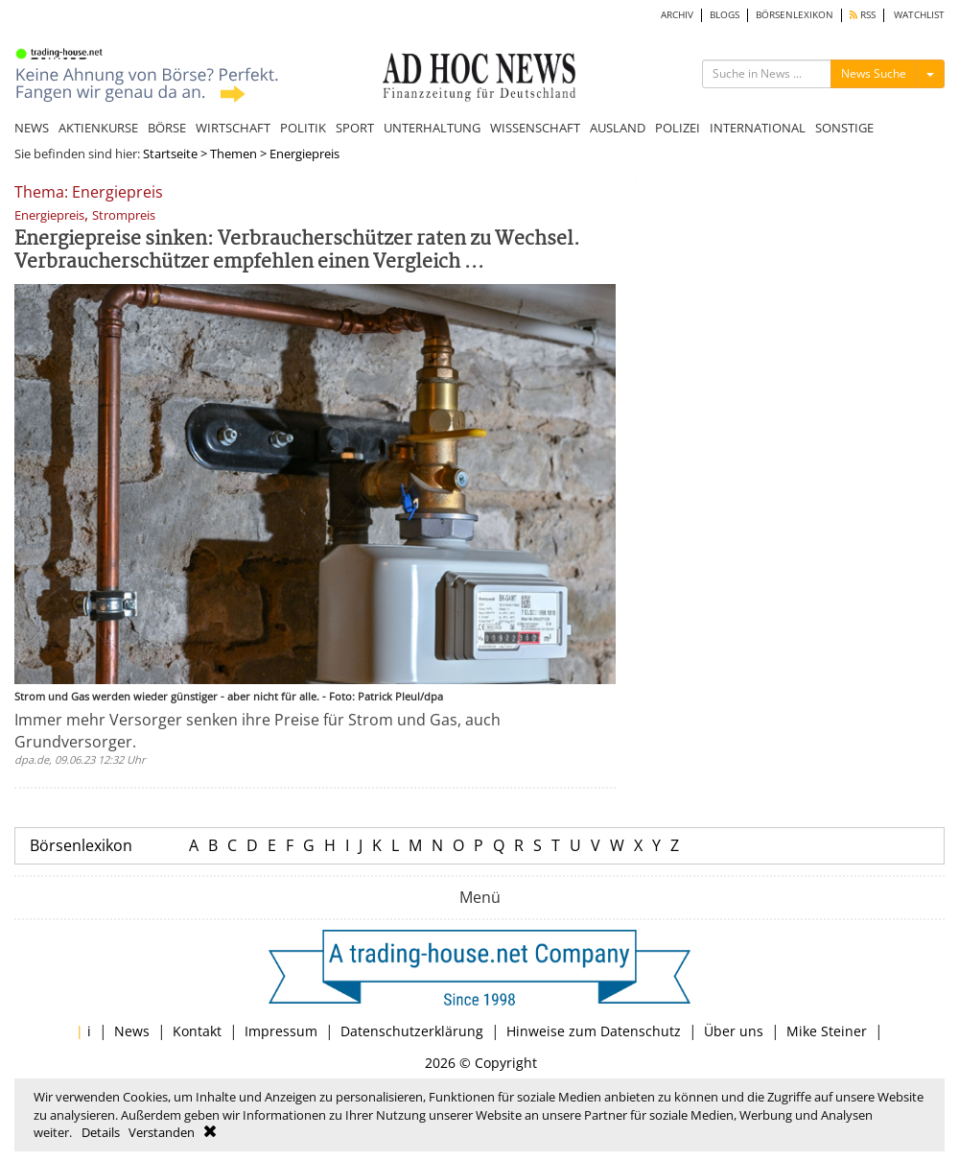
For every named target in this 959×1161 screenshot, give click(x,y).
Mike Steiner (826, 1031)
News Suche (873, 73)
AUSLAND (617, 127)
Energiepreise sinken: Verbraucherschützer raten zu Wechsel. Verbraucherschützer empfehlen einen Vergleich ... (297, 251)
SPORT (355, 127)
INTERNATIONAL (758, 127)
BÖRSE (167, 127)
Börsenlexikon (81, 845)
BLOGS (724, 15)
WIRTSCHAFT (233, 127)
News (132, 1031)
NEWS (31, 127)
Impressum (281, 1031)
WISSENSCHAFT (535, 127)
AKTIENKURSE (98, 127)
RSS (863, 15)
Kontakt (197, 1031)
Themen (233, 153)
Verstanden (162, 1132)
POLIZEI (677, 127)
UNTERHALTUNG (432, 127)
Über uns (733, 1031)
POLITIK (303, 127)
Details (101, 1132)
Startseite (170, 153)
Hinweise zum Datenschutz (593, 1031)
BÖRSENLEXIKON (794, 15)
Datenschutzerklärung (411, 1031)
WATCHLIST (919, 15)
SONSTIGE (844, 127)
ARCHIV (677, 15)
